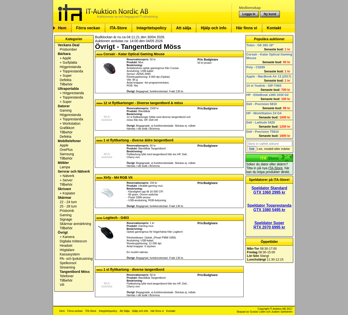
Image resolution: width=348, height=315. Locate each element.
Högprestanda (70, 67)
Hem (62, 28)
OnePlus (66, 150)
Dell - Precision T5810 (262, 131)
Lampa (65, 167)
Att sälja (183, 28)
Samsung (67, 154)
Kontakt (274, 28)
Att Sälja (125, 310)
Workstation (71, 123)
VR (62, 285)
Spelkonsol (68, 263)
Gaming (66, 110)
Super (67, 75)
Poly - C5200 (255, 67)
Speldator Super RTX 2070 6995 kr (269, 225)
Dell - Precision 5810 (261, 104)
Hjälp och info (213, 28)
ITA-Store (118, 28)
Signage (66, 219)
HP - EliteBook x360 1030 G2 (267, 95)
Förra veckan (88, 28)
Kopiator (69, 193)
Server (67, 180)
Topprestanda (73, 71)
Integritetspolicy (152, 28)
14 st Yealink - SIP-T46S (264, 85)
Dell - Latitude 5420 (260, 122)
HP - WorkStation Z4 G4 (263, 113)
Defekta (65, 80)
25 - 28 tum (68, 206)
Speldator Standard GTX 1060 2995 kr (269, 190)
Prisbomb (67, 211)
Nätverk (68, 176)
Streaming (67, 267)
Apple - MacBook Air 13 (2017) (268, 76)
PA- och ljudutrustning (76, 259)
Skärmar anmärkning (75, 224)
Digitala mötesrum (73, 241)
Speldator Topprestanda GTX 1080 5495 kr (269, 207)
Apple (66, 58)
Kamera (68, 237)
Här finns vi (246, 28)
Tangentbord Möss (75, 272)
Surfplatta (70, 62)
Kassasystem (70, 254)
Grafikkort (67, 128)
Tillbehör (66, 84)
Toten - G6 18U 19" (260, 45)
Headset (66, 245)
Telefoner (67, 276)
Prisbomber (68, 49)
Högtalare (67, 250)
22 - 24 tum (68, 202)
